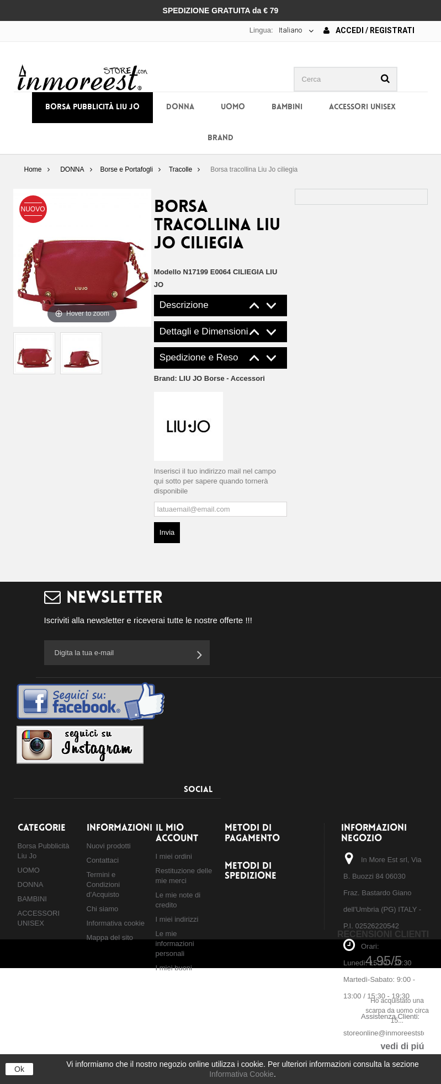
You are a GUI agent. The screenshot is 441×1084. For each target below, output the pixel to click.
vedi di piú (402, 1046)
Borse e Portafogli (126, 169)
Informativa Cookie (241, 1074)
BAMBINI (287, 107)
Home (32, 169)
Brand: (209, 378)
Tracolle (180, 169)
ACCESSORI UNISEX (362, 107)
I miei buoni (174, 968)
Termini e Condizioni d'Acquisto (103, 884)
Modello (167, 272)
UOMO (233, 107)
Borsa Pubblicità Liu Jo (92, 107)
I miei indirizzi (177, 919)
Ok (19, 1069)
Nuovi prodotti (109, 846)
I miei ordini (174, 856)
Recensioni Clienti (383, 934)
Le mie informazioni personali (175, 943)
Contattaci (103, 860)
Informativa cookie (116, 923)
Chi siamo (103, 909)
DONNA (180, 107)
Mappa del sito (110, 937)
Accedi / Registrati (369, 30)
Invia (167, 532)
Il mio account (177, 833)
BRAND (220, 138)
